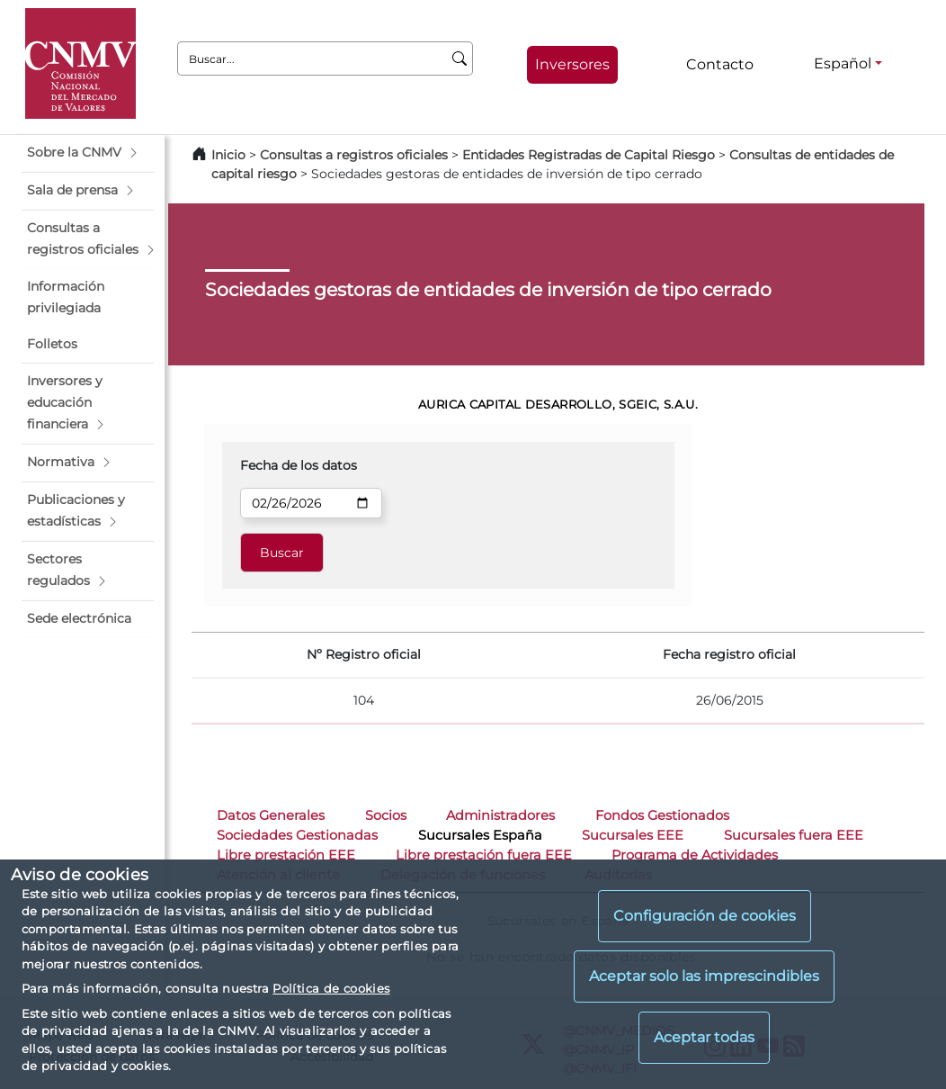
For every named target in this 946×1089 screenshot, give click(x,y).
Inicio (228, 155)
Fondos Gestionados (662, 815)
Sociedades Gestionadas (297, 835)
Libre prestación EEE (286, 855)
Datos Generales (271, 815)
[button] (88, 153)
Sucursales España (480, 835)
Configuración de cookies (704, 915)
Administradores (500, 815)
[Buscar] (460, 58)
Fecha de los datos (298, 465)
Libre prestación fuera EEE (484, 855)
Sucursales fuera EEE (793, 835)
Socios (385, 815)
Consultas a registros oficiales (354, 155)
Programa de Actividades (694, 855)
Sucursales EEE (632, 835)
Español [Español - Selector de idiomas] (842, 63)
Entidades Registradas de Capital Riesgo (588, 155)
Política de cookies (330, 988)
